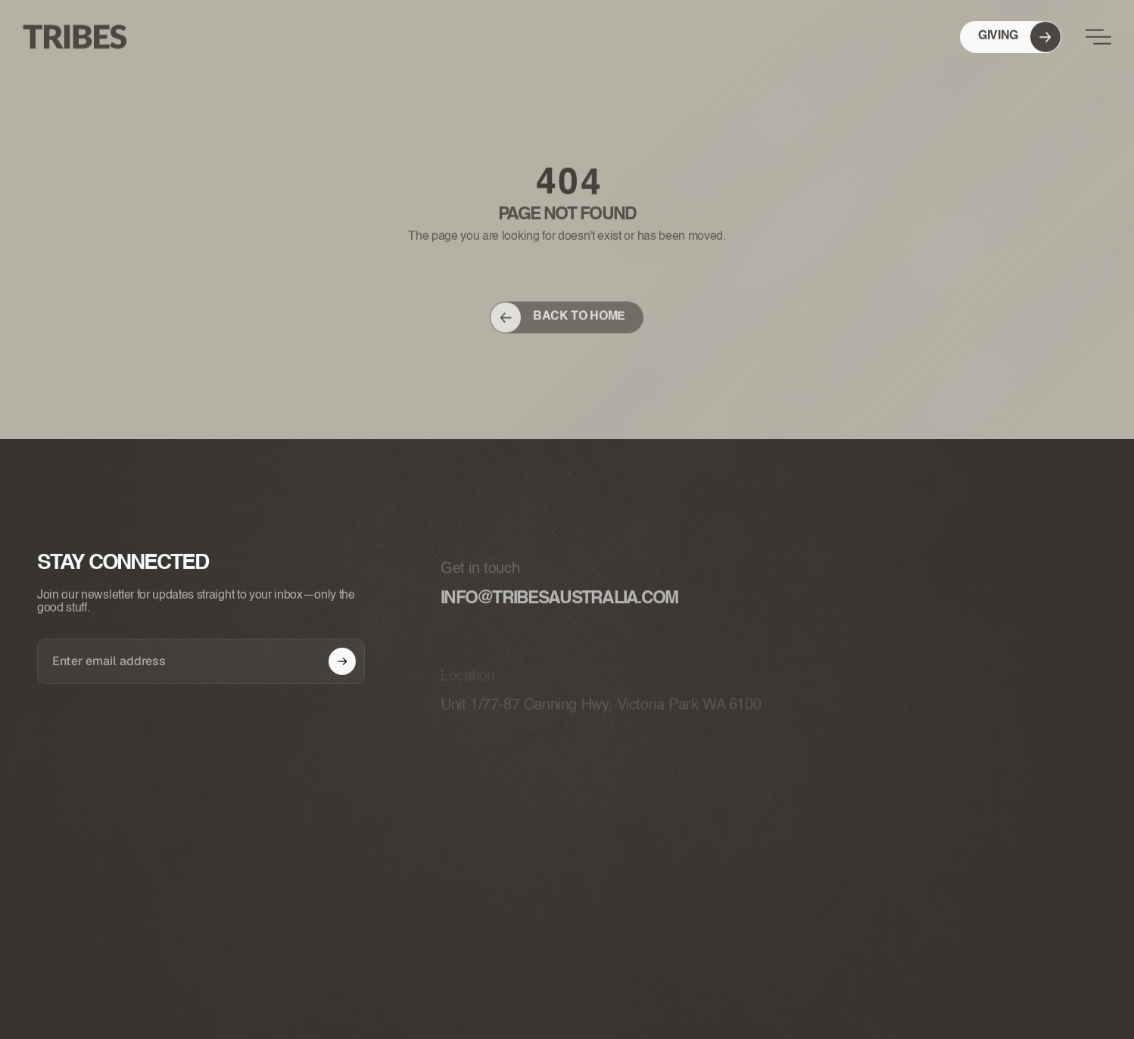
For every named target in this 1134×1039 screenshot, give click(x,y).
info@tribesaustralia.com (559, 612)
